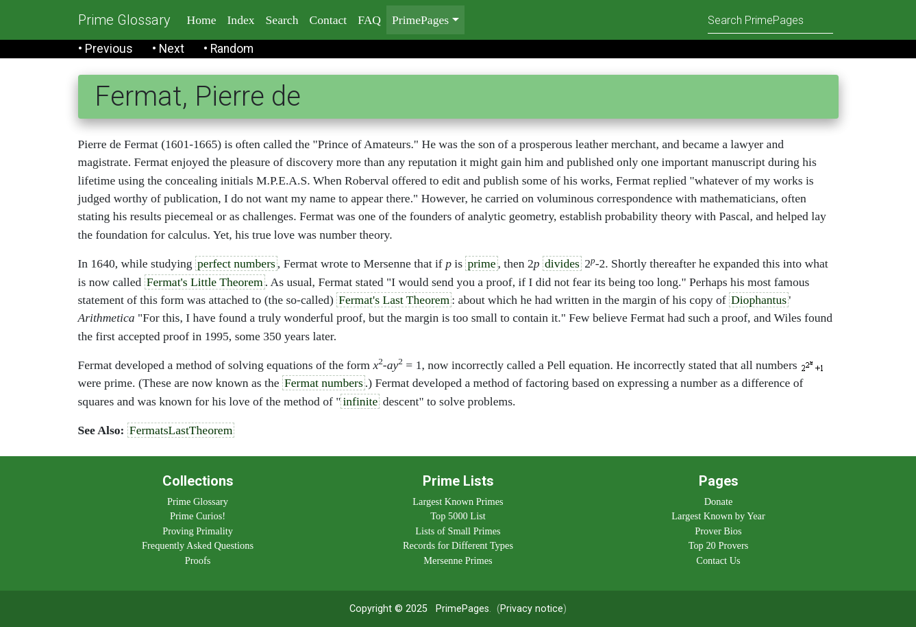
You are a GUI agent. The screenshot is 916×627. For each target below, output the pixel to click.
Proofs (198, 560)
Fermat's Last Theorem (393, 300)
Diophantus (759, 300)
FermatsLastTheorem (180, 430)
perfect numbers (236, 263)
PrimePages (462, 609)
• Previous (105, 49)
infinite (360, 401)
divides (562, 263)
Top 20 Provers (719, 545)
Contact (328, 20)
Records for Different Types (458, 545)
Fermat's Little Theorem (205, 282)
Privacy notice (531, 609)
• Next (168, 49)
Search (282, 20)
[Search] (770, 19)
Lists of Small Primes (457, 530)
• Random (228, 49)
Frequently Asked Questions (197, 545)
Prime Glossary (124, 20)
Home (201, 20)
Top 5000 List (458, 515)
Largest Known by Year (718, 515)
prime (481, 263)
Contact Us (718, 560)
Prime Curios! (197, 515)
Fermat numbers (323, 383)
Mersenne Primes (457, 560)
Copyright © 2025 (388, 609)
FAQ (369, 20)
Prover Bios (718, 530)
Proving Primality (197, 530)
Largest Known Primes (457, 501)
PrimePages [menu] (420, 20)
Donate (718, 501)
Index (241, 20)
